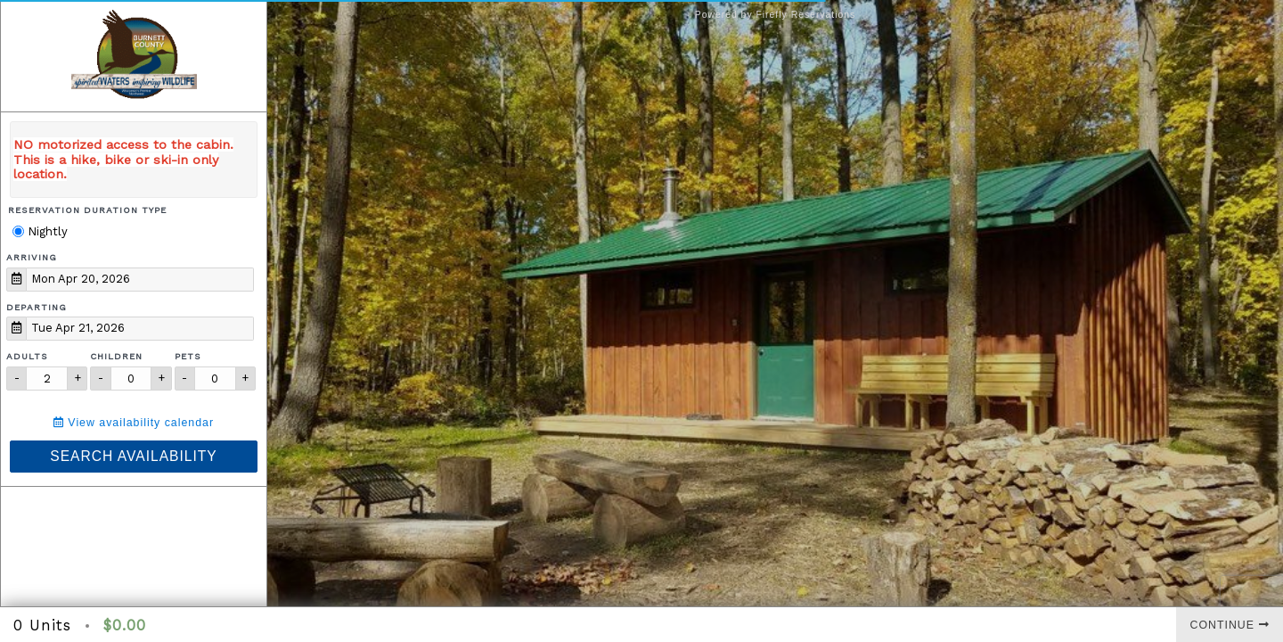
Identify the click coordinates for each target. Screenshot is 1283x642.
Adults (27, 356)
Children (116, 356)
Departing (36, 307)
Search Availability (133, 456)
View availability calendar (133, 422)
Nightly (40, 231)
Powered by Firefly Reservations (775, 15)
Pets (188, 356)
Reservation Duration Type (87, 210)
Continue (1230, 625)
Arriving (31, 257)
